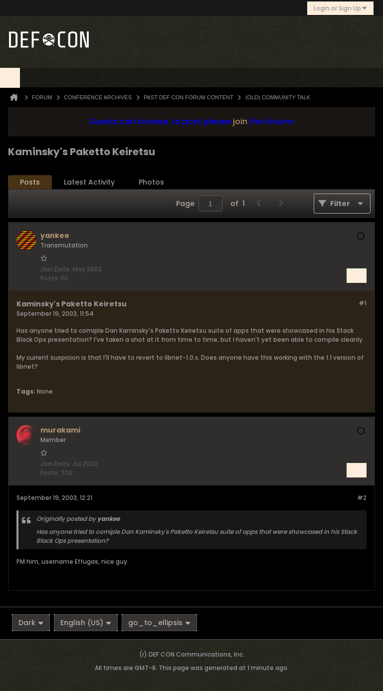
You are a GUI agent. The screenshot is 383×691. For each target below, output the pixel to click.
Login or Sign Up (340, 8)
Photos (151, 182)
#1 (363, 303)
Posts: (49, 278)
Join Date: (55, 269)
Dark (30, 623)
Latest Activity (89, 182)
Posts (30, 182)
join (240, 121)
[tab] (30, 182)
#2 (362, 497)
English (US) (85, 623)
